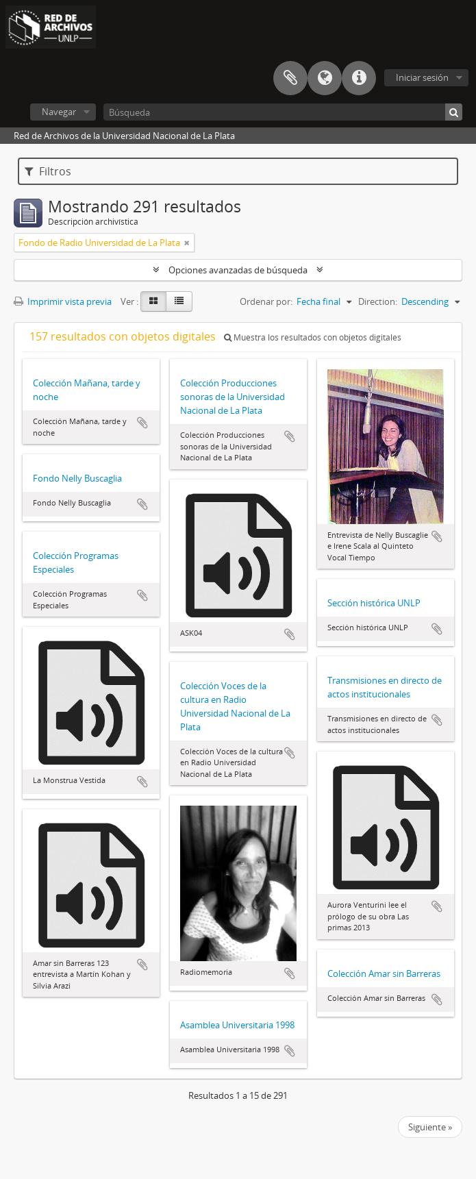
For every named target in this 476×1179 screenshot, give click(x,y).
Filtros (48, 171)
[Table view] (179, 301)
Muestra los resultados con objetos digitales (312, 337)
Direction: (377, 301)
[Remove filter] (187, 242)
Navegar (59, 112)
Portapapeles (290, 78)
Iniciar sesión (422, 77)
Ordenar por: (266, 301)
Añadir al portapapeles (142, 423)
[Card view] (153, 301)
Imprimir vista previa (63, 301)
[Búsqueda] (282, 112)
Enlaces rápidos (359, 78)
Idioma (325, 78)
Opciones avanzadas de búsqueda (238, 270)
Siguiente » (430, 1127)
